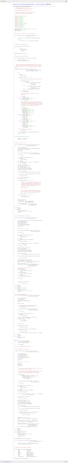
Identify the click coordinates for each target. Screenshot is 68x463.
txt (64, 461)
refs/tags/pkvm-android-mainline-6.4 (27, 4)
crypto (37, 4)
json (66, 461)
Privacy (8, 461)
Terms (10, 461)
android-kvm (15, 4)
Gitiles (5, 461)
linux (19, 4)
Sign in (66, 1)
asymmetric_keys (42, 4)
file (30, 6)
